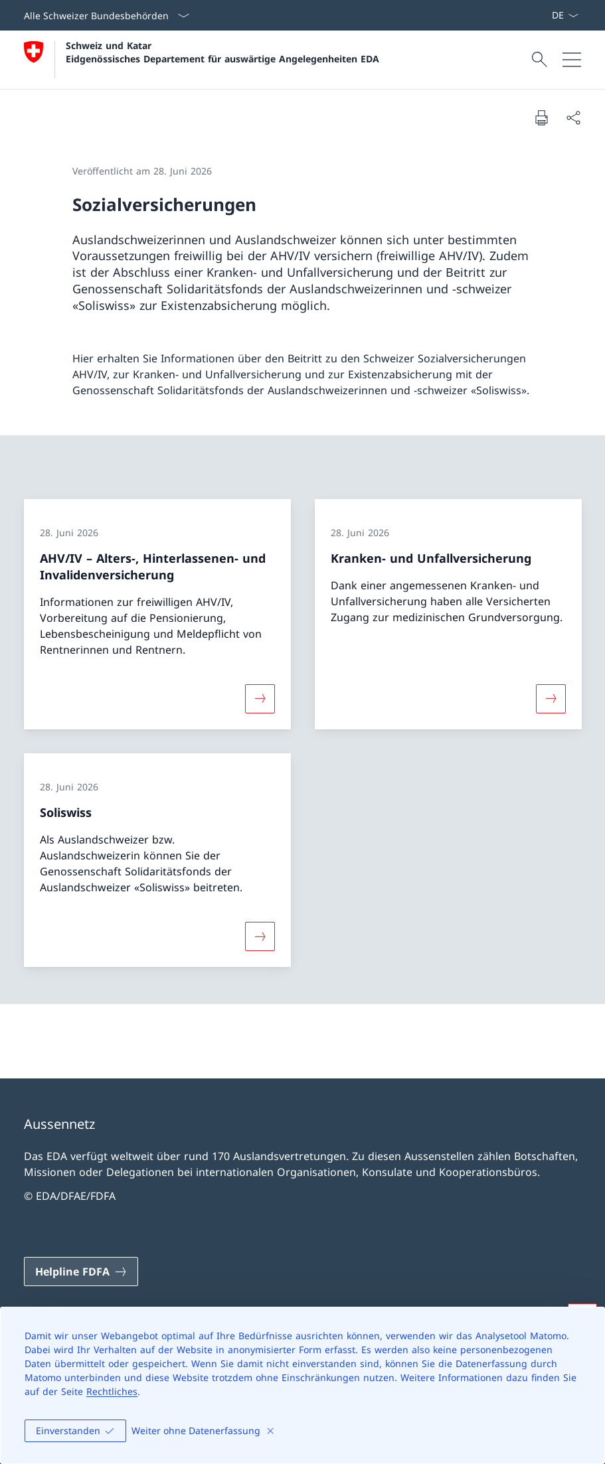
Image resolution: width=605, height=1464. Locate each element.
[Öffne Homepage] (201, 59)
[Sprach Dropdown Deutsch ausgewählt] (565, 15)
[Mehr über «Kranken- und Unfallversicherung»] (550, 698)
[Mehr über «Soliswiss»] (259, 936)
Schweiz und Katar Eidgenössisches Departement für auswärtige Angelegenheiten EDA (222, 51)
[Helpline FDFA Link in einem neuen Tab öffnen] (81, 1271)
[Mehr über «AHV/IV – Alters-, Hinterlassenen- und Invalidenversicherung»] (259, 698)
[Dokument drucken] (541, 117)
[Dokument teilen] (573, 117)
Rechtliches (111, 1391)
